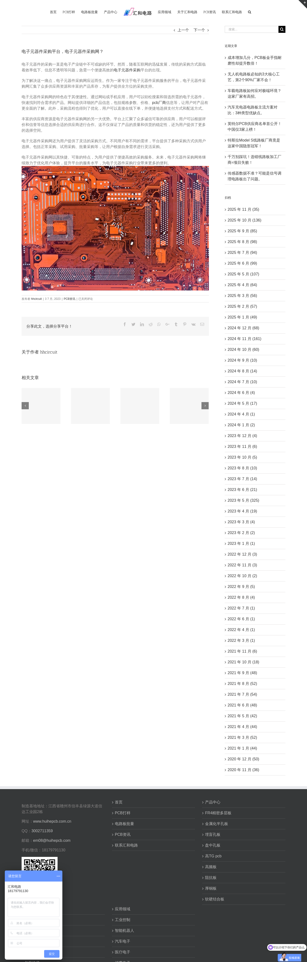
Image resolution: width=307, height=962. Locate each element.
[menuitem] (53, 12)
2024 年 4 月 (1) (241, 414)
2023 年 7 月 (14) (242, 479)
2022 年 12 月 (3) (242, 554)
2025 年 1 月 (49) (242, 317)
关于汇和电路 (35, 909)
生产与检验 (34, 952)
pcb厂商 (159, 103)
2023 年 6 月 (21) (242, 490)
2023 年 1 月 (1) (241, 543)
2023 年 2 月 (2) (241, 533)
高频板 (211, 867)
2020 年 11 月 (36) (243, 770)
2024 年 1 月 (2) (241, 425)
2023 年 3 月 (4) (241, 522)
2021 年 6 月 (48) (242, 705)
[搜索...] (251, 29)
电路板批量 (124, 824)
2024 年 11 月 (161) (244, 339)
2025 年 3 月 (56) (242, 296)
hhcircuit (36, 299)
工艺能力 (32, 930)
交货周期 (32, 941)
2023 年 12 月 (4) (242, 436)
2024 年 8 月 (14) (242, 371)
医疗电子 (122, 952)
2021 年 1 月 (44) (242, 748)
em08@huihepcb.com (52, 840)
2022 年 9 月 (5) (241, 587)
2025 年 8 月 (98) (242, 242)
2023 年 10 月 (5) (242, 457)
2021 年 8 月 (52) (242, 684)
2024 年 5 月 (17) (242, 403)
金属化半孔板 (216, 824)
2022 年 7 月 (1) (241, 608)
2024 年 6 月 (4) (241, 393)
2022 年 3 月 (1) (241, 640)
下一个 (199, 30)
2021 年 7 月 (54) (242, 694)
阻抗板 (211, 878)
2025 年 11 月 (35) (243, 209)
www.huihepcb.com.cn (52, 821)
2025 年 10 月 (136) (244, 220)
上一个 (183, 30)
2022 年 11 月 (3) (242, 565)
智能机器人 (124, 930)
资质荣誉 (32, 920)
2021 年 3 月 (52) (242, 737)
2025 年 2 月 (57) (242, 306)
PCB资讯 (70, 299)
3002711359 (42, 831)
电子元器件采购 (127, 70)
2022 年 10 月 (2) (242, 576)
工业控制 (122, 920)
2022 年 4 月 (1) (241, 630)
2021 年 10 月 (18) (243, 662)
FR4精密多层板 (218, 813)
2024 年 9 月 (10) (242, 360)
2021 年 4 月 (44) (242, 727)
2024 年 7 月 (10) (242, 382)
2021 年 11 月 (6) (242, 651)
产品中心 (212, 802)
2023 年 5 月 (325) (243, 500)
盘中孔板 (212, 845)
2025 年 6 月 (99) (242, 263)
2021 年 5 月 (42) (242, 716)
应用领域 (122, 909)
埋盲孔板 (212, 834)
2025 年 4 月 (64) (242, 285)
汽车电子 (122, 941)
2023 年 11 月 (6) (242, 446)
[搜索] (249, 12)
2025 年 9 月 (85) (242, 231)
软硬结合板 (214, 899)
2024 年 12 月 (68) (243, 328)
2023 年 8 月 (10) (242, 468)
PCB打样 (122, 813)
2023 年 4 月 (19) (242, 511)
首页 (119, 802)
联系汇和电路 (126, 845)
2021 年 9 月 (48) (242, 673)
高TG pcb (213, 856)
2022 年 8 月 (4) (241, 597)
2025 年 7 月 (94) (242, 252)
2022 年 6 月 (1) (241, 619)
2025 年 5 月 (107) (243, 274)
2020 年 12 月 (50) (243, 759)
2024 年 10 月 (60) (243, 349)
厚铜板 (211, 888)
